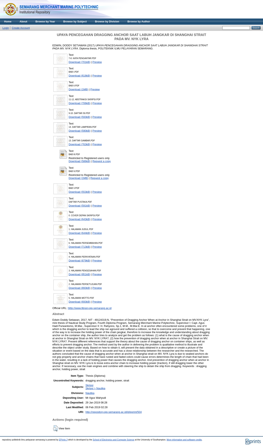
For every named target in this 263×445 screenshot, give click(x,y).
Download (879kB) (79, 260)
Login (5, 27)
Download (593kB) (79, 117)
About (23, 21)
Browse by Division (107, 21)
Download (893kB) (79, 287)
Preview (97, 62)
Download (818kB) (79, 75)
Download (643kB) (79, 219)
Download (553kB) (79, 191)
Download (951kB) (79, 274)
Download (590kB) (79, 130)
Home (8, 21)
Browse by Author (138, 21)
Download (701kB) (79, 62)
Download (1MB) (78, 89)
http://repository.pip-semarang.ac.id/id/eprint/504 (113, 412)
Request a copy (101, 161)
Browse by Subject (75, 21)
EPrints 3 (63, 440)
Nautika (89, 393)
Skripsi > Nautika (95, 388)
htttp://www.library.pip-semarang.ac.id (89, 308)
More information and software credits (184, 440)
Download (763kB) (79, 144)
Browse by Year (45, 21)
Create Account (21, 27)
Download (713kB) (79, 246)
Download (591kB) (79, 205)
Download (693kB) (79, 301)
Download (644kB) (79, 233)
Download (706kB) (79, 103)
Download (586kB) (79, 161)
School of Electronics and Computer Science (113, 440)
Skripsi (89, 385)
